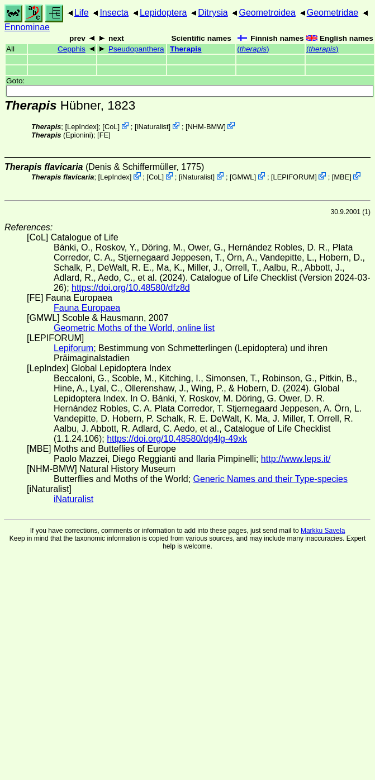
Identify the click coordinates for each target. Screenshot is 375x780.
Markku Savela (323, 531)
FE (103, 135)
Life (81, 12)
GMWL (243, 177)
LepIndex (82, 126)
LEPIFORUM (294, 177)
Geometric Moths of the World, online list (134, 328)
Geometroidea (267, 12)
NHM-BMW (206, 126)
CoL (111, 126)
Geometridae (333, 12)
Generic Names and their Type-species (270, 479)
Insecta (114, 12)
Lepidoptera (163, 12)
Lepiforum (73, 348)
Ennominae (27, 27)
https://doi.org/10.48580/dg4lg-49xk (177, 438)
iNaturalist (153, 126)
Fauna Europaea (87, 308)
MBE (341, 177)
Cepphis (72, 49)
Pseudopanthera (136, 49)
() (253, 49)
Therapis (186, 49)
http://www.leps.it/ (296, 459)
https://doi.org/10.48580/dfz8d (131, 287)
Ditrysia (212, 12)
